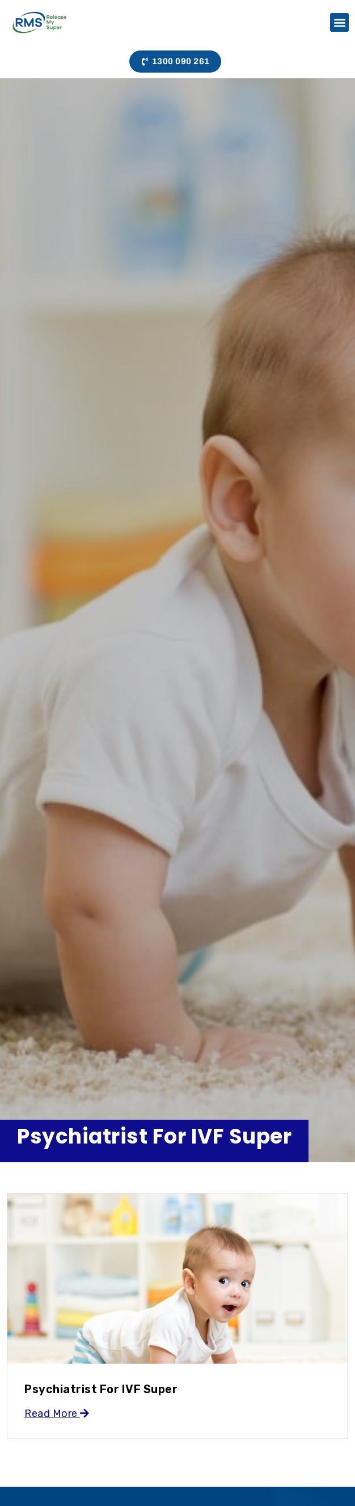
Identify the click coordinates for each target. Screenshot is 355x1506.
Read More (57, 1413)
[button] (339, 22)
